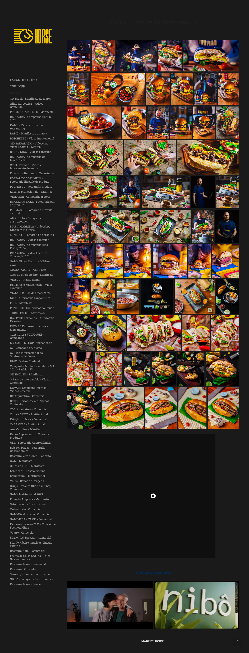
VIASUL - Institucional (25, 279)
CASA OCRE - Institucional (27, 424)
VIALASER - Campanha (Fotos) (30, 196)
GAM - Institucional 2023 (26, 494)
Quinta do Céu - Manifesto (27, 466)
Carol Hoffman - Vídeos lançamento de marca (25, 166)
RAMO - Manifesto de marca (28, 133)
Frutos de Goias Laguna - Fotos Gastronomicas (30, 557)
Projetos (15, 93)
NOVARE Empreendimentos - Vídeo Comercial (29, 389)
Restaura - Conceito (23, 569)
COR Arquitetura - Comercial (28, 409)
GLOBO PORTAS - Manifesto (28, 269)
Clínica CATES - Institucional (29, 414)
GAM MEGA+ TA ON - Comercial (31, 519)
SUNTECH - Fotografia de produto (32, 234)
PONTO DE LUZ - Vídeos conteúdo (32, 308)
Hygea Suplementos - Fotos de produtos (29, 435)
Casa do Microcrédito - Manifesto (31, 274)
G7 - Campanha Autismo (26, 348)
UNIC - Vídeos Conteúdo (26, 361)
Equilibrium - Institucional (27, 476)
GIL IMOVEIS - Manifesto (26, 374)
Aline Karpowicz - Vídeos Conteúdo (26, 105)
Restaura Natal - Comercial (27, 551)
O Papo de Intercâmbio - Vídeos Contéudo (30, 381)
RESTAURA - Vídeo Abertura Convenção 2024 (28, 254)
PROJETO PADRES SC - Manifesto (32, 112)
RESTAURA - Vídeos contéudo (29, 239)
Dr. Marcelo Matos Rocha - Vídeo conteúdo (31, 286)
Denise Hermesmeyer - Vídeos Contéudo (29, 402)
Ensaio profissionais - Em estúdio (32, 173)
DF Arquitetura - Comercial (27, 396)
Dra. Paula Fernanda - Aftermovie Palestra (32, 319)
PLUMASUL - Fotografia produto (31, 186)
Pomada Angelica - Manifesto (29, 499)
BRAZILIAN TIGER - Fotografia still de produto (32, 203)
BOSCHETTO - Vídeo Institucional (32, 138)
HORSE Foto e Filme (23, 80)
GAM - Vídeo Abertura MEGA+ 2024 (30, 262)
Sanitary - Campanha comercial (30, 574)
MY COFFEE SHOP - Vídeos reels (31, 343)
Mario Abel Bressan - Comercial (30, 537)
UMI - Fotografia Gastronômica (30, 442)
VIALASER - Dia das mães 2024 (30, 293)
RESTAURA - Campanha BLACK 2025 (30, 118)
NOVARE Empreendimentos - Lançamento (29, 327)
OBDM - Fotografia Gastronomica (31, 579)
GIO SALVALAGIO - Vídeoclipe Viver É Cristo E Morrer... (29, 145)
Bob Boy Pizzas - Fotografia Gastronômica (27, 449)
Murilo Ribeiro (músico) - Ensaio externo (31, 544)
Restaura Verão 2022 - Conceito (30, 456)
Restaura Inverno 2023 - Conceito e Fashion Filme (33, 525)
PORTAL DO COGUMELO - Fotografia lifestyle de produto (29, 179)
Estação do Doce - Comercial (28, 419)
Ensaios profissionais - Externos (31, 191)
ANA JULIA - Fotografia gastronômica (25, 219)
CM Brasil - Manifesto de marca (30, 98)
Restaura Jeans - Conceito (27, 584)
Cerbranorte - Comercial (25, 509)
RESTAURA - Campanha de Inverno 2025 (27, 158)
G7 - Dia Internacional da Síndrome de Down (26, 354)
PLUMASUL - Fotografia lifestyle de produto (31, 211)
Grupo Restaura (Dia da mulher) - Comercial (31, 487)
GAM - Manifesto (21, 461)
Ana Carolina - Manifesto (26, 429)
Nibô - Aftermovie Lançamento (30, 298)
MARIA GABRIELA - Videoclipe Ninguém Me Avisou (30, 228)
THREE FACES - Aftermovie (27, 313)
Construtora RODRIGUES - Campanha (27, 336)
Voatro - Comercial (22, 532)
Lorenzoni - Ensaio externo (27, 471)
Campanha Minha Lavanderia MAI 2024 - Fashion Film (32, 367)
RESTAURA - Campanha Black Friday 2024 (29, 246)
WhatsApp (17, 86)
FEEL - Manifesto (21, 303)
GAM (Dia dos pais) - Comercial (30, 514)
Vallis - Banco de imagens (27, 481)
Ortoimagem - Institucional (28, 504)
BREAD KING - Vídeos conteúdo (30, 151)
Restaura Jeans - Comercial (28, 564)
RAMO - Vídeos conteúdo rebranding (26, 126)
